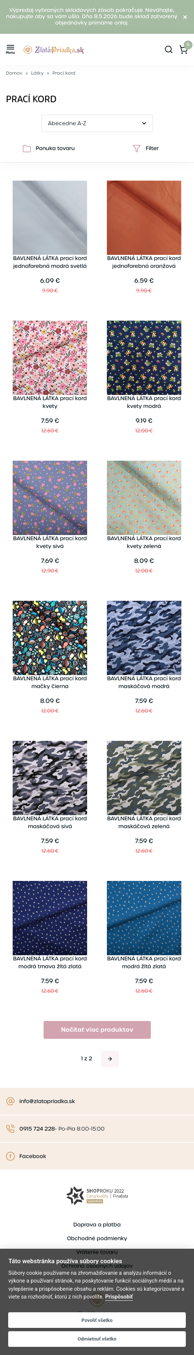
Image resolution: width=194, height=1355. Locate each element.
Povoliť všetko (97, 1320)
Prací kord (64, 73)
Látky (37, 73)
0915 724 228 (37, 1129)
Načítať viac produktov (97, 1029)
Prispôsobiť (119, 1297)
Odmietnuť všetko (96, 1339)
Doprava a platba (97, 1225)
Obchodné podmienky (97, 1238)
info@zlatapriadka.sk (47, 1101)
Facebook (32, 1156)
